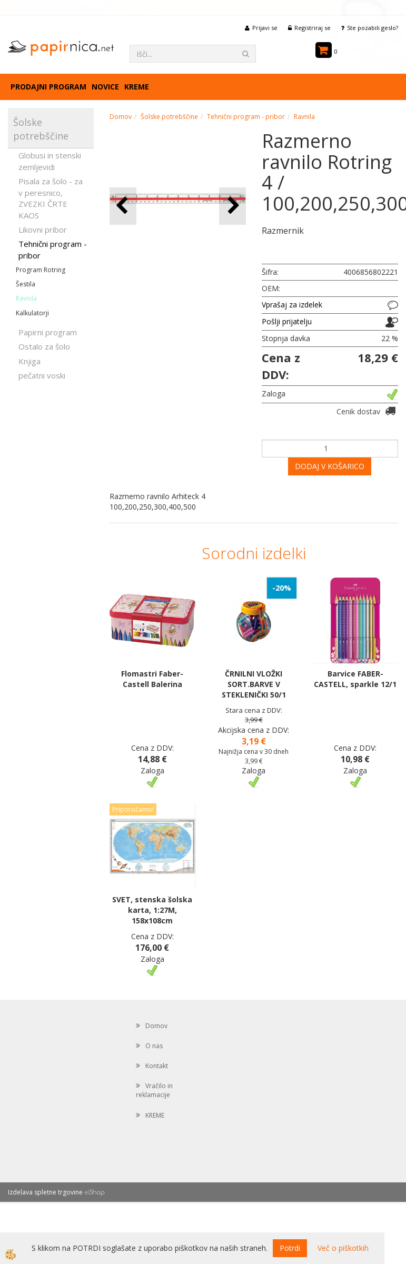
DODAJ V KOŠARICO (329, 466)
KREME (136, 87)
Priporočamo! (133, 809)
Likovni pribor (42, 229)
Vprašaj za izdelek (292, 305)
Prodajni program (48, 87)
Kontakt (156, 1065)
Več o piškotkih (343, 1248)
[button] (232, 206)
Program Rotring (40, 269)
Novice (105, 87)
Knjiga (29, 361)
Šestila (25, 284)
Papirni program (47, 332)
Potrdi (290, 1248)
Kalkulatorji (32, 312)
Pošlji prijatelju (287, 321)
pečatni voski (41, 375)
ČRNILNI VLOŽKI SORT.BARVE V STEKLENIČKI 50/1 (254, 684)
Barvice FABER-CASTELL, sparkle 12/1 (355, 679)
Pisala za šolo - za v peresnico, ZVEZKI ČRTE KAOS (50, 198)
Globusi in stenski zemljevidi (49, 161)
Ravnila (26, 298)
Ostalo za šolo (44, 346)
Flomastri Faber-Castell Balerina (152, 679)
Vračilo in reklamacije (154, 1090)
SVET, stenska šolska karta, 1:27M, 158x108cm (152, 909)
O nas (154, 1045)
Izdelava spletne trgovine (45, 1192)
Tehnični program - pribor (52, 249)
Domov (121, 116)
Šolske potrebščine (169, 116)
